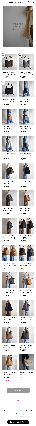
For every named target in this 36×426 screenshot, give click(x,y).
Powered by (18, 416)
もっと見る (18, 390)
